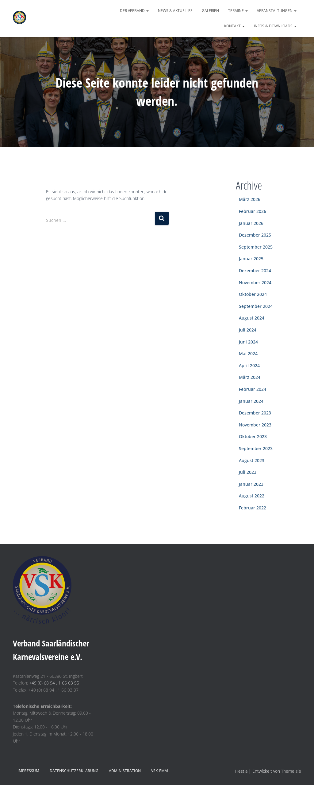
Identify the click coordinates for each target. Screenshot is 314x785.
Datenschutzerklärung (74, 770)
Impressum (28, 770)
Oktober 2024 (253, 294)
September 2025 (256, 247)
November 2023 (255, 425)
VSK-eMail (160, 770)
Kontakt (234, 26)
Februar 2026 (252, 211)
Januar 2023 (251, 484)
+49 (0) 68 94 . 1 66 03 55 (54, 683)
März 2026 (249, 199)
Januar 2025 (251, 258)
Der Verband (134, 10)
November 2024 (255, 282)
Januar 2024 (251, 401)
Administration (125, 770)
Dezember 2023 (255, 413)
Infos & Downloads (275, 26)
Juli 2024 (247, 330)
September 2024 (256, 306)
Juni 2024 (248, 342)
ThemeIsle (291, 771)
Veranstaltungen (277, 10)
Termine (238, 10)
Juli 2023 (247, 472)
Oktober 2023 (253, 436)
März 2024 (249, 377)
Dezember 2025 (255, 235)
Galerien (210, 10)
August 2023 (251, 460)
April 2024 (249, 365)
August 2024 (251, 318)
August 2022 (251, 496)
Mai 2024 (248, 353)
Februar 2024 (252, 389)
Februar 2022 (252, 508)
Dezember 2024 (255, 270)
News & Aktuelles (175, 10)
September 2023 (256, 448)
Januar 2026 (251, 223)
